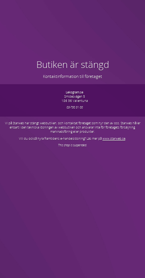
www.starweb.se (113, 138)
